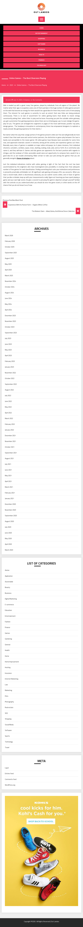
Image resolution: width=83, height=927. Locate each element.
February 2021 (10, 493)
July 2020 (8, 527)
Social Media (9, 724)
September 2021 (11, 453)
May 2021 (8, 475)
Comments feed (10, 779)
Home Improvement (12, 661)
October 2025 (9, 247)
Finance (41, 60)
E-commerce (9, 604)
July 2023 (8, 338)
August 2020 (9, 521)
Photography (9, 701)
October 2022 (9, 378)
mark (8, 100)
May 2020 (8, 538)
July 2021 (8, 464)
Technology (41, 65)
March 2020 (9, 550)
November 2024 (10, 281)
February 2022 (10, 424)
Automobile (9, 581)
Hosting (7, 667)
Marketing (8, 690)
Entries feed (9, 773)
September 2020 (11, 515)
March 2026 (9, 235)
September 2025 (11, 252)
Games (27, 100)
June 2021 (8, 470)
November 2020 (10, 510)
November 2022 (10, 372)
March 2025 (9, 275)
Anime (7, 570)
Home (41, 28)
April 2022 (8, 412)
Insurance (8, 673)
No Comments (37, 100)
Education (8, 610)
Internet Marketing (11, 679)
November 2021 (10, 441)
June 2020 (8, 533)
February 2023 (10, 361)
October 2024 (9, 287)
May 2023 (8, 350)
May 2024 (8, 304)
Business (41, 49)
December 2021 (10, 435)
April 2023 (8, 355)
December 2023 (10, 315)
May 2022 (8, 407)
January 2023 (9, 367)
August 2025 (9, 258)
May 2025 (8, 264)
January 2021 (9, 498)
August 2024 (9, 292)
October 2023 (9, 327)
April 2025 (8, 270)
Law (6, 684)
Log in (7, 768)
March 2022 (9, 418)
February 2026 (10, 241)
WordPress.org (10, 785)
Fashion (7, 621)
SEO (6, 713)
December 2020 (10, 504)
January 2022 (9, 430)
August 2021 (9, 458)
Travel (7, 747)
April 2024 (8, 310)
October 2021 (9, 447)
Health (41, 54)
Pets (6, 696)
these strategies (23, 158)
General (7, 644)
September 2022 (11, 384)
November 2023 (10, 321)
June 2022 (8, 401)
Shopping (41, 38)
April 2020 (8, 544)
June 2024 (8, 298)
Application (9, 576)
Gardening (8, 639)
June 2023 (8, 344)
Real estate (9, 707)
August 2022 (9, 390)
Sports (7, 736)
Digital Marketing (11, 599)
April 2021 (8, 481)
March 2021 (9, 487)
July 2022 (8, 395)
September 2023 (11, 332)
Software (41, 44)
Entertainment (41, 33)
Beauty (7, 587)
